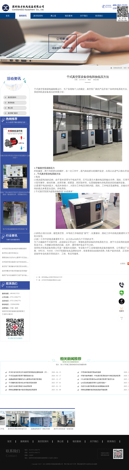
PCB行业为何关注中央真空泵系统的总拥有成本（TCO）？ (30, 372)
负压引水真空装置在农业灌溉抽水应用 (95, 386)
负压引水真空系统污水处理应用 (20, 386)
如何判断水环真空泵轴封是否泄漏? (14, 271)
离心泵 (10, 108)
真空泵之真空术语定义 (10, 253)
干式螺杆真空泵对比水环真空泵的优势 (23, 383)
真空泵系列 (12, 97)
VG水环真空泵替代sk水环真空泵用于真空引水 (97, 379)
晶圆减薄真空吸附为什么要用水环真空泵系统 (25, 379)
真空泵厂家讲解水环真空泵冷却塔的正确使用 (18, 266)
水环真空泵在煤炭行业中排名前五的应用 (17, 262)
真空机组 (11, 103)
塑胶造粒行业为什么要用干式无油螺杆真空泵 (18, 257)
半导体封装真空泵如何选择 (91, 372)
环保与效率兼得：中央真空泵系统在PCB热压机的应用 (100, 376)
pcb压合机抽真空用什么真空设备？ (93, 383)
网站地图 (79, 464)
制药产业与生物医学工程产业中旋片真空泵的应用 (20, 275)
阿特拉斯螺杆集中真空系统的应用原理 (23, 390)
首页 (7, 16)
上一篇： (49, 277)
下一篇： (48, 280)
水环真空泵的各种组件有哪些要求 (14, 249)
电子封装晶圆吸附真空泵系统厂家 (15, 229)
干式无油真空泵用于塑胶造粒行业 (21, 376)
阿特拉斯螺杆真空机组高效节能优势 (94, 390)
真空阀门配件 (13, 113)
